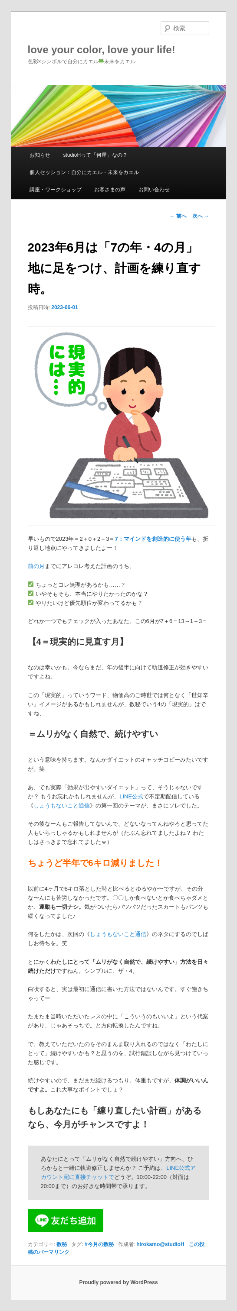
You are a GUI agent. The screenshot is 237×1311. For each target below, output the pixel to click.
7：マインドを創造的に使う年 (153, 539)
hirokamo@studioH (160, 1244)
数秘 (61, 1244)
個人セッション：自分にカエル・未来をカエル (84, 172)
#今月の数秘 (99, 1244)
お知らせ (40, 155)
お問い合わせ (154, 190)
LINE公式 (131, 796)
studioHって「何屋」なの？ (95, 155)
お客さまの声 (109, 190)
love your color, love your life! (101, 49)
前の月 (36, 566)
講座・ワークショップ (56, 190)
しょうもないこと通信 (61, 805)
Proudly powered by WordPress (118, 1282)
